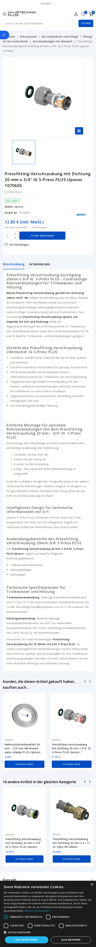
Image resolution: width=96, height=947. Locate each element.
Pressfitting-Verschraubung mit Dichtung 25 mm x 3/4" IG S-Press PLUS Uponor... (71, 748)
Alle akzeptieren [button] (26, 939)
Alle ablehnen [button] (70, 939)
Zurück (85, 782)
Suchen (85, 23)
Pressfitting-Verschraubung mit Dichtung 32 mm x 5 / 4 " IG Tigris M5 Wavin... (71, 843)
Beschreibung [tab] (14, 264)
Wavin (56, 834)
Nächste (90, 782)
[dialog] (48, 914)
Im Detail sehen (24, 764)
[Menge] (9, 236)
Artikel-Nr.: (11, 212)
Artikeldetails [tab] (39, 264)
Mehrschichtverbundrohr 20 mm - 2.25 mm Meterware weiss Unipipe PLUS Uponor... (23, 748)
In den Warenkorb (42, 235)
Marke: (9, 206)
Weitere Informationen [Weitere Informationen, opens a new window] (37, 910)
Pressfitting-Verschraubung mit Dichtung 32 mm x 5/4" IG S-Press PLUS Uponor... (23, 843)
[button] (48, 932)
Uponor (19, 206)
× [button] (91, 884)
